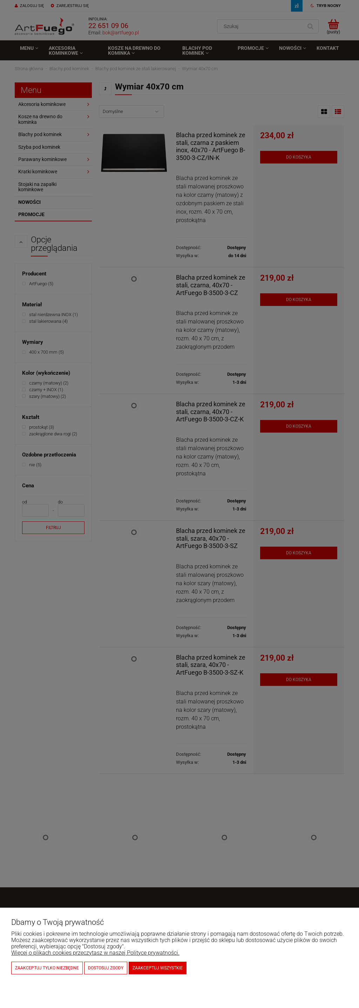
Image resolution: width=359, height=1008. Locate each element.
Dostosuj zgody (105, 968)
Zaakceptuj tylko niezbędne (47, 968)
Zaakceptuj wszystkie (158, 968)
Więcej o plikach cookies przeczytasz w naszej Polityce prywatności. (95, 952)
